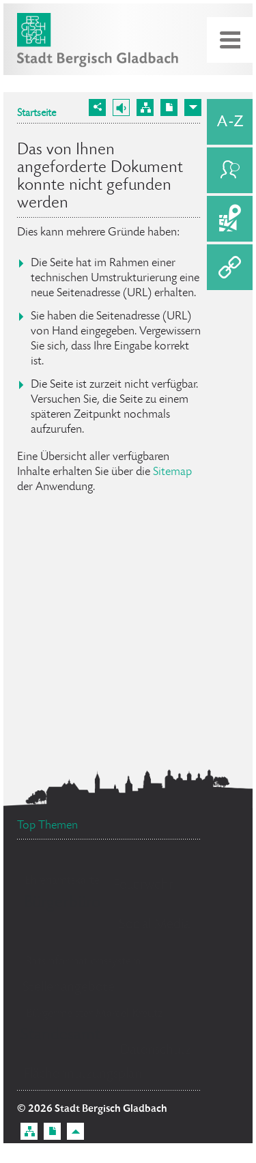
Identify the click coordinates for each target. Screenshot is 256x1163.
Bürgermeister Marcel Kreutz (94, 1014)
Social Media (154, 925)
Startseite (36, 114)
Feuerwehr (143, 885)
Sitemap (172, 472)
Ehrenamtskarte (62, 881)
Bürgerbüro (62, 903)
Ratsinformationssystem (83, 962)
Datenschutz (155, 1051)
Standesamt (60, 1035)
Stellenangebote (69, 988)
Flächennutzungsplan (83, 1074)
